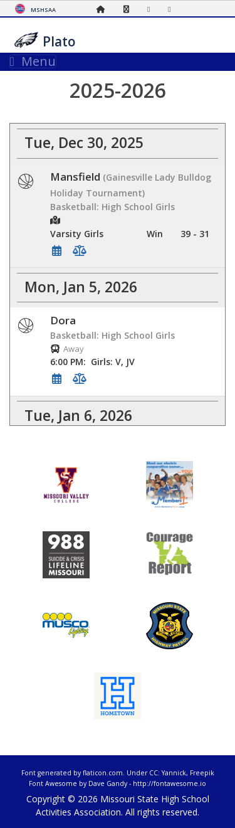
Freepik (202, 772)
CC (153, 772)
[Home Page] (104, 9)
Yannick (174, 772)
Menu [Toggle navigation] (33, 61)
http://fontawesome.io (169, 783)
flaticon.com (103, 772)
